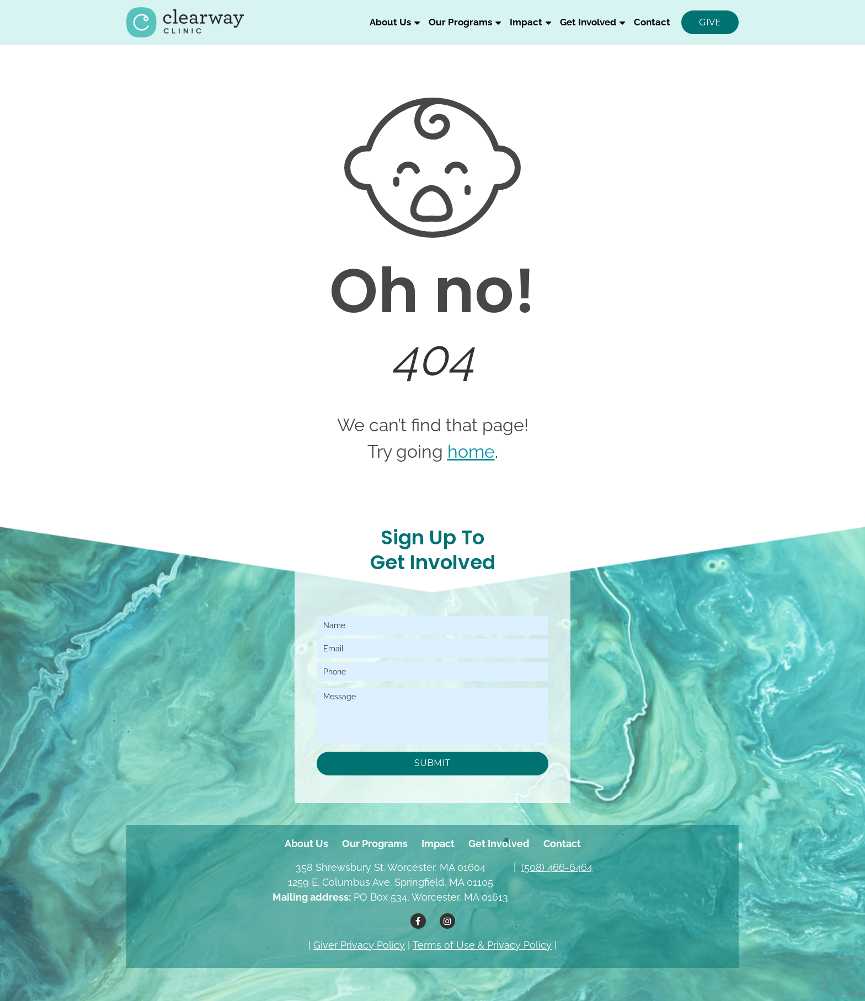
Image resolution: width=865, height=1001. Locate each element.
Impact (526, 22)
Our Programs (460, 22)
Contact (652, 22)
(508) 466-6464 (556, 867)
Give (710, 22)
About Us (390, 22)
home (471, 451)
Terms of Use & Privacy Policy (482, 945)
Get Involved (588, 22)
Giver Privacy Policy (359, 945)
